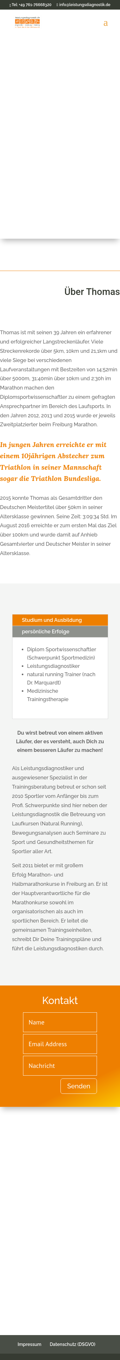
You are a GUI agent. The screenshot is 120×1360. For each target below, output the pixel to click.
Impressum (29, 1344)
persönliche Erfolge (45, 632)
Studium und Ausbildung (52, 620)
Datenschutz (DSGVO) (72, 1344)
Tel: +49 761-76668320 (31, 5)
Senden (78, 1086)
